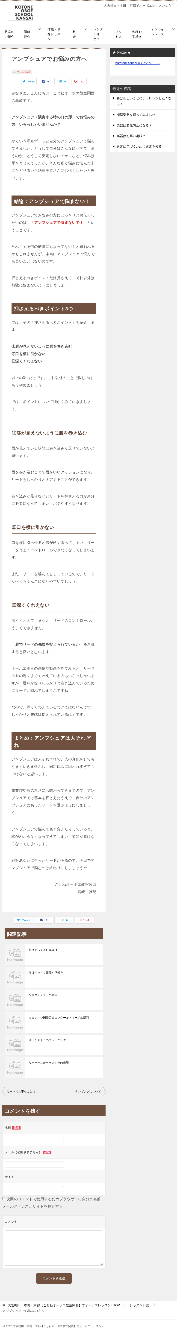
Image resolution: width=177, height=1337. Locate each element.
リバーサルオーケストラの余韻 (49, 1062)
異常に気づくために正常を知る (139, 146)
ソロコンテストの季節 (43, 995)
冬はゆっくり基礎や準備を (46, 972)
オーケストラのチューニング (47, 1040)
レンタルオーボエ (98, 34)
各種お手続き (137, 34)
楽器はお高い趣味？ (131, 136)
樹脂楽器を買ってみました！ (138, 115)
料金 (74, 34)
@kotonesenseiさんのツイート (137, 63)
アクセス (118, 34)
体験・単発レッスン (53, 34)
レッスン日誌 (22, 71)
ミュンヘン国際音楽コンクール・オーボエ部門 (59, 1017)
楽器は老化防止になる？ (134, 125)
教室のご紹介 (9, 34)
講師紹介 (27, 34)
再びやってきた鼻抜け (43, 950)
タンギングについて (88, 1091)
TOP (64, 1305)
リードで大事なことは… (22, 1091)
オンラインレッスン (157, 34)
